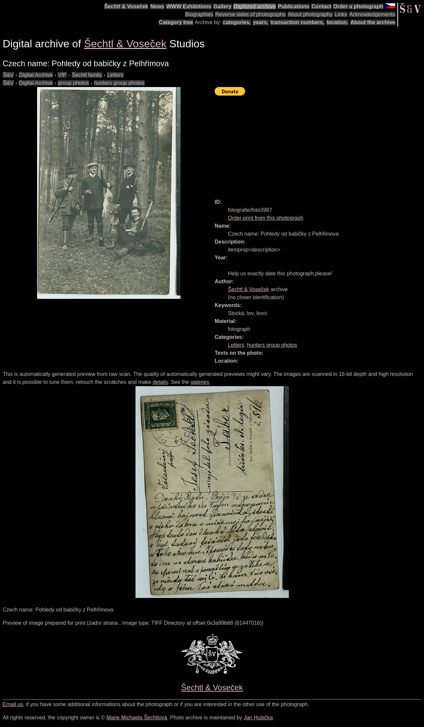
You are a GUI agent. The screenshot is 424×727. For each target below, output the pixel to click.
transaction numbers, (297, 22)
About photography (310, 14)
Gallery (222, 6)
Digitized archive (255, 6)
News (157, 6)
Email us (13, 704)
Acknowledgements (372, 14)
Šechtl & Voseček (126, 6)
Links (341, 14)
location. (337, 22)
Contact (321, 6)
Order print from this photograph (265, 218)
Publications (293, 6)
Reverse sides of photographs (250, 14)
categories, (237, 22)
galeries (199, 382)
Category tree (176, 22)
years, (260, 22)
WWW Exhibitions (188, 6)
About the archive (372, 22)
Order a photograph (358, 6)
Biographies (199, 14)
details (160, 382)
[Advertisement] (319, 144)
